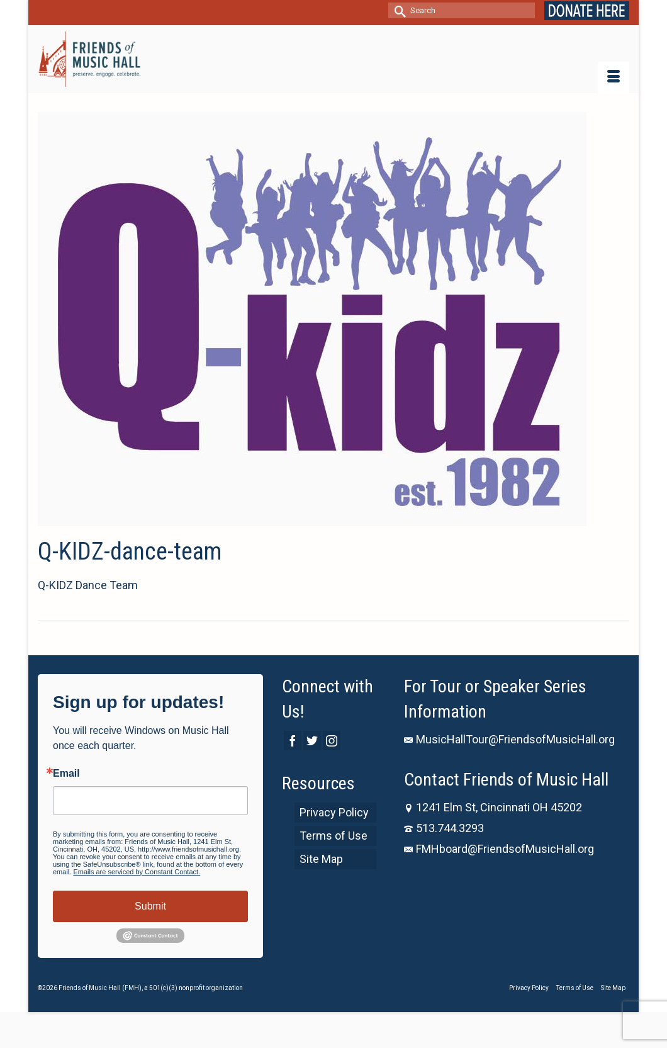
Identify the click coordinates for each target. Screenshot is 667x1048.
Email (66, 774)
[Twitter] (312, 740)
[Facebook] (292, 740)
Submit (150, 906)
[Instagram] (331, 740)
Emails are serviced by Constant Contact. (136, 872)
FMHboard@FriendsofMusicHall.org (499, 848)
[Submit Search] (397, 10)
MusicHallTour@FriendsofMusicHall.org (509, 739)
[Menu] (613, 77)
